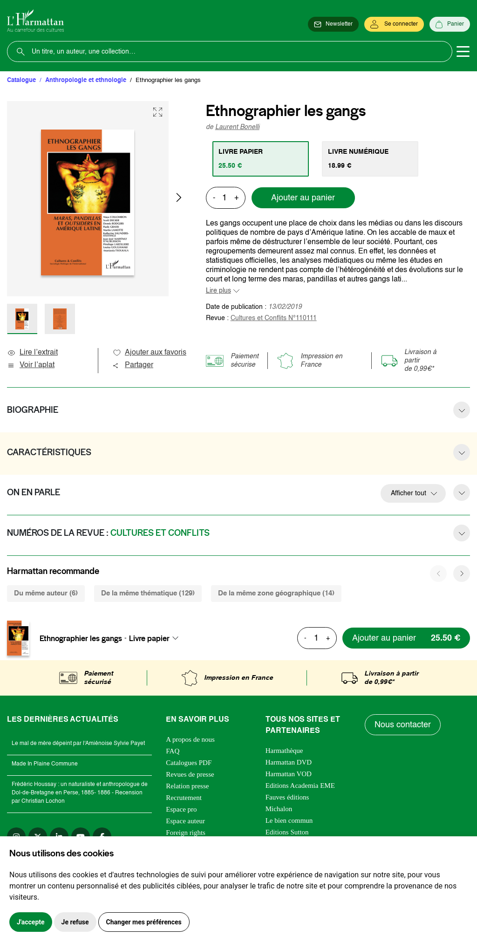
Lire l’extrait (32, 352)
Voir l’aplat (31, 365)
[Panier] (449, 24)
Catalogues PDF (188, 762)
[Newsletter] (333, 24)
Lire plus (218, 290)
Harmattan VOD (289, 774)
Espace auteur (185, 821)
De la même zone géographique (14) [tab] (276, 593)
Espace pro (181, 809)
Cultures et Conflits (274, 318)
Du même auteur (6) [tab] (46, 593)
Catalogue (21, 80)
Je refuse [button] (75, 922)
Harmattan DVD (289, 762)
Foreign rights (185, 832)
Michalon (279, 809)
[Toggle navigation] (463, 52)
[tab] (260, 159)
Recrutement (184, 797)
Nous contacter (403, 725)
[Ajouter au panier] (406, 638)
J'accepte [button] (31, 922)
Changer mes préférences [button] (144, 922)
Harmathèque (284, 750)
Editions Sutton (287, 832)
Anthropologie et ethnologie (85, 80)
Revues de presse (190, 774)
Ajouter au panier (303, 198)
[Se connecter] (394, 24)
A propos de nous (190, 739)
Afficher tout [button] (408, 493)
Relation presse (187, 786)
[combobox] (156, 638)
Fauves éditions (287, 797)
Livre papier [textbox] (149, 638)
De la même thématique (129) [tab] (148, 593)
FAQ (172, 751)
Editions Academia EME (300, 785)
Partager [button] (132, 365)
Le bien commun (289, 820)
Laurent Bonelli (237, 127)
